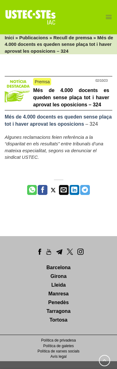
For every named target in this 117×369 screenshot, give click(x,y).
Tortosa (58, 320)
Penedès (58, 302)
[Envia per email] (64, 190)
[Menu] (108, 17)
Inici (9, 37)
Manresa (58, 293)
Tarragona (58, 311)
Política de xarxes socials (58, 351)
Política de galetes (58, 346)
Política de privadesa (58, 340)
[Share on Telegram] (85, 190)
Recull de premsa (72, 37)
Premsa (42, 81)
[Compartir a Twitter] (53, 190)
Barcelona (58, 267)
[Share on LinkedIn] (74, 190)
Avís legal (59, 356)
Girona (59, 276)
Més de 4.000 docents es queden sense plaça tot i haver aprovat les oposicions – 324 (71, 97)
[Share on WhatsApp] (32, 190)
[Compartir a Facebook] (42, 190)
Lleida (58, 285)
